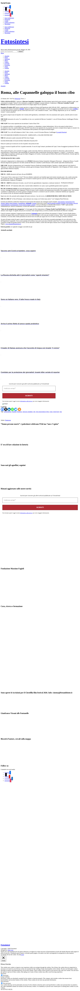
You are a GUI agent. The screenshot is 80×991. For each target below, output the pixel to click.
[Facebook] (2, 409)
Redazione (17, 98)
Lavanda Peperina (61, 132)
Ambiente (7, 59)
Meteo (6, 60)
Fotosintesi (15, 41)
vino (61, 411)
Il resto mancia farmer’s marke (27, 205)
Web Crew (10, 950)
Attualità (7, 56)
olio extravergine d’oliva (42, 411)
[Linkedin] (9, 409)
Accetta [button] (19, 954)
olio (34, 411)
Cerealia (34, 203)
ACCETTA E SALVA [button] (6, 989)
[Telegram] (15, 409)
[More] (19, 409)
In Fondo (7, 63)
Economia (7, 65)
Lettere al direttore (9, 22)
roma (51, 411)
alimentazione (7, 411)
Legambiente (21, 203)
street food (56, 411)
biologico (19, 411)
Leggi (22, 954)
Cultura (7, 62)
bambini (14, 411)
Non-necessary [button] (5, 981)
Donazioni (7, 19)
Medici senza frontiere (11, 203)
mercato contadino (28, 411)
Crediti (6, 21)
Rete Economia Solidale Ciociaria (56, 203)
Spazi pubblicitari (9, 18)
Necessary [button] (3, 973)
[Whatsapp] (12, 409)
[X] (5, 409)
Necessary (6, 975)
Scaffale (7, 68)
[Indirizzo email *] (29, 388)
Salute (6, 66)
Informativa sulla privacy (26, 401)
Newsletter (7, 24)
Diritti (6, 57)
